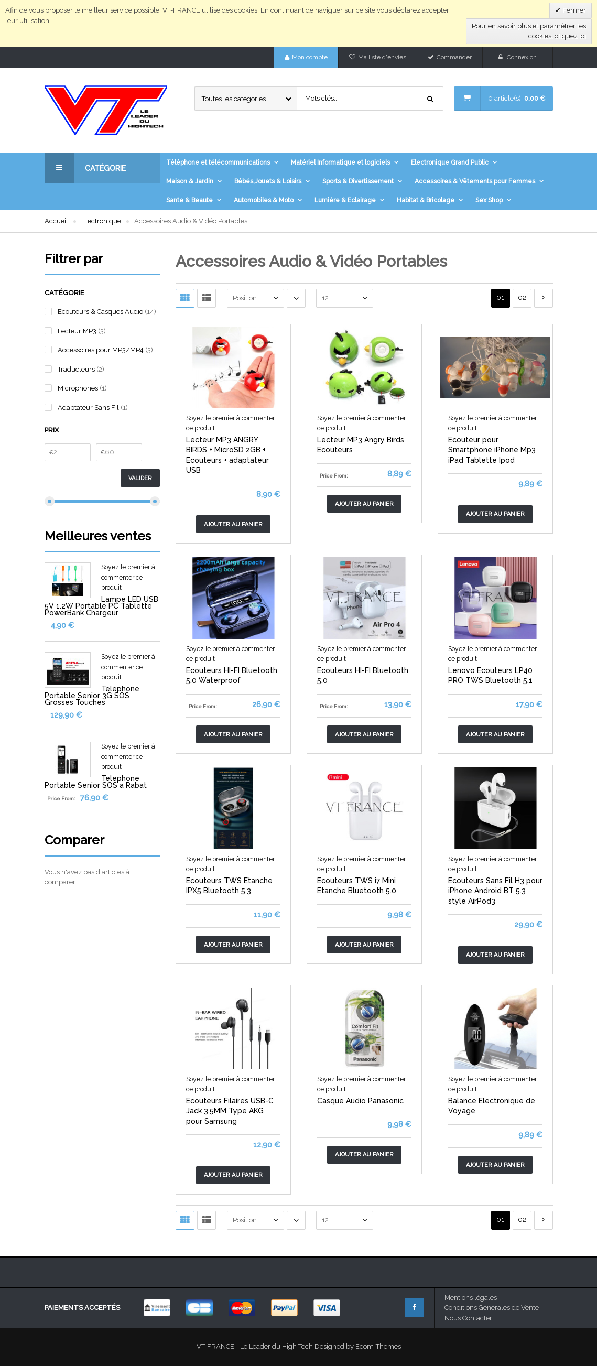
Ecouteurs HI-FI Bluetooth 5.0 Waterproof (231, 675)
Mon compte (310, 57)
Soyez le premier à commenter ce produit (128, 577)
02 (522, 297)
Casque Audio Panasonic (360, 1101)
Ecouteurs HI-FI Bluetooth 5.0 (362, 675)
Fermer (573, 10)
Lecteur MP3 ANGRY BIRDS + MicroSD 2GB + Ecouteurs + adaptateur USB (227, 455)
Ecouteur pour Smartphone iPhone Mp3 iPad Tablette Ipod (492, 450)
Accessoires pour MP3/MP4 (101, 350)
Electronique (101, 221)
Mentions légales (470, 1298)
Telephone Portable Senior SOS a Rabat (96, 781)
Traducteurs (76, 369)
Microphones (78, 388)
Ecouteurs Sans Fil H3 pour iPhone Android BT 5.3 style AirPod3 (495, 890)
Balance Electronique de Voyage (491, 1106)
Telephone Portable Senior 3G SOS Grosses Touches (92, 696)
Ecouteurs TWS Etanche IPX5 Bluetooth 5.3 (229, 885)
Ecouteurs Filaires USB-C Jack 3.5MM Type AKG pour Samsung (230, 1111)
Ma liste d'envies (382, 57)
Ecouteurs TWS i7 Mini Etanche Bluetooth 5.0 (356, 885)
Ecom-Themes (378, 1346)
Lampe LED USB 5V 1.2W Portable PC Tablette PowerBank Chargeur (101, 606)
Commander (454, 57)
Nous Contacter (468, 1318)
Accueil (56, 221)
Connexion (522, 57)
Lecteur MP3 (77, 331)
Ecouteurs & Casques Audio (100, 312)
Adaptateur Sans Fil (88, 407)
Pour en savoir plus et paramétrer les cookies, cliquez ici (529, 31)
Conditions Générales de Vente (491, 1307)
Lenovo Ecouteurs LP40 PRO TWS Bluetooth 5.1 (490, 675)
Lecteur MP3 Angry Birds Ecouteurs (360, 445)
